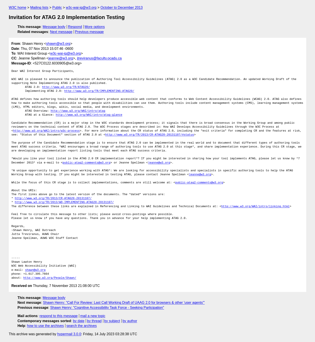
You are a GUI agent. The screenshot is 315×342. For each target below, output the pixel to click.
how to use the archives (45, 326)
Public (57, 7)
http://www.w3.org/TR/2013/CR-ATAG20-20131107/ (53, 198)
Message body (54, 27)
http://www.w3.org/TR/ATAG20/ (66, 87)
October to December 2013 (121, 7)
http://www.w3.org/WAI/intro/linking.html (255, 206)
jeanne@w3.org (60, 58)
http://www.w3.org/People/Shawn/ (49, 278)
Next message (61, 32)
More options (95, 27)
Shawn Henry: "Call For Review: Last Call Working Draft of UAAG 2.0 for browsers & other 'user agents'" (124, 302)
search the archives (81, 326)
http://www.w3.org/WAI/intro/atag (78, 111)
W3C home (17, 7)
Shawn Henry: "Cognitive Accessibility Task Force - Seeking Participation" (107, 307)
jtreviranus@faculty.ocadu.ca (99, 58)
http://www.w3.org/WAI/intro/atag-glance (89, 115)
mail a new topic (92, 316)
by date (78, 321)
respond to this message (58, 316)
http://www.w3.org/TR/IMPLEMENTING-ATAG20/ (99, 91)
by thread (94, 321)
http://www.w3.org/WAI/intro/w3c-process (46, 131)
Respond (75, 27)
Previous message (89, 32)
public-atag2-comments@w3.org (86, 163)
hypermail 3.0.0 (69, 334)
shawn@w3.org (58, 43)
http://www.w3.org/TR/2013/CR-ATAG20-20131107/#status (149, 135)
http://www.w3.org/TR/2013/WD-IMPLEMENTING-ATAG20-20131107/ (64, 202)
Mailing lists (39, 7)
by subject (112, 321)
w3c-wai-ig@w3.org (81, 7)
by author (129, 321)
